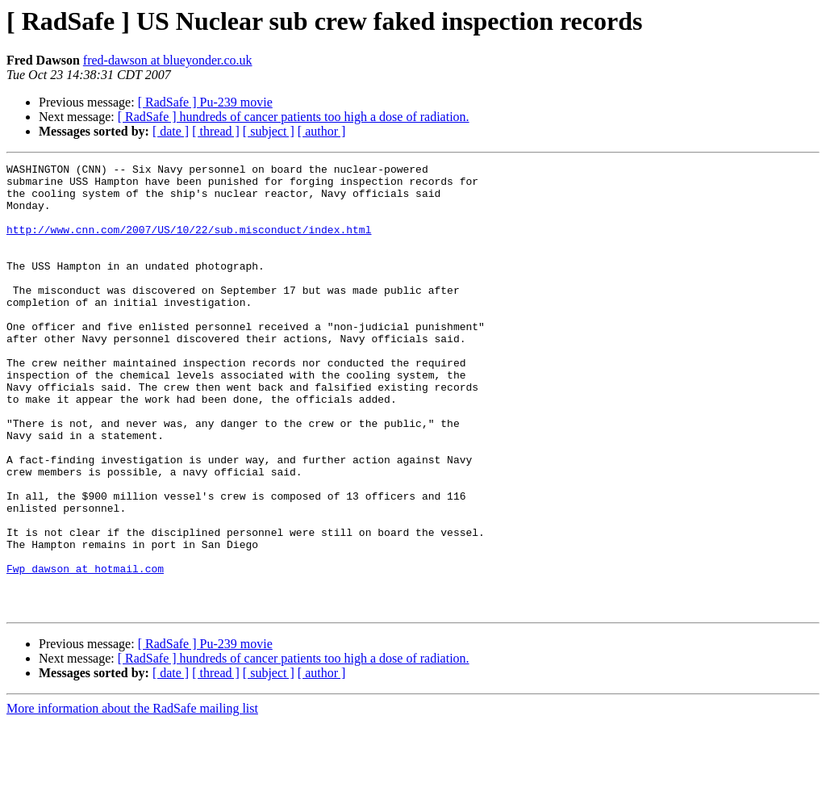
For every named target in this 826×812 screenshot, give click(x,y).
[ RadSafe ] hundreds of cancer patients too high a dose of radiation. (293, 116)
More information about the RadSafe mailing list (132, 798)
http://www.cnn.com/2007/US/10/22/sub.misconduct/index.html (188, 243)
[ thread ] (216, 131)
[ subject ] (268, 131)
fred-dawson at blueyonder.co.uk (167, 60)
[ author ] (322, 131)
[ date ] (170, 131)
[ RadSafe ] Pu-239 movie (205, 102)
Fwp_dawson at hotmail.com (85, 650)
